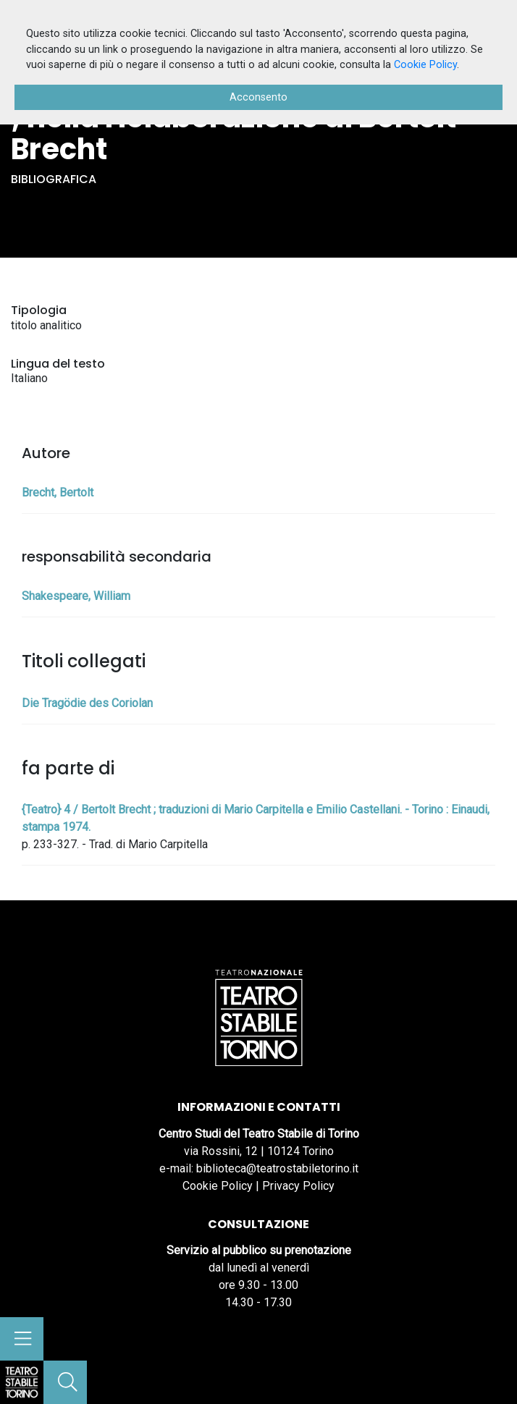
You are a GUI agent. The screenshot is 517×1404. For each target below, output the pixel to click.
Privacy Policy (298, 1186)
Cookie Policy (217, 1186)
